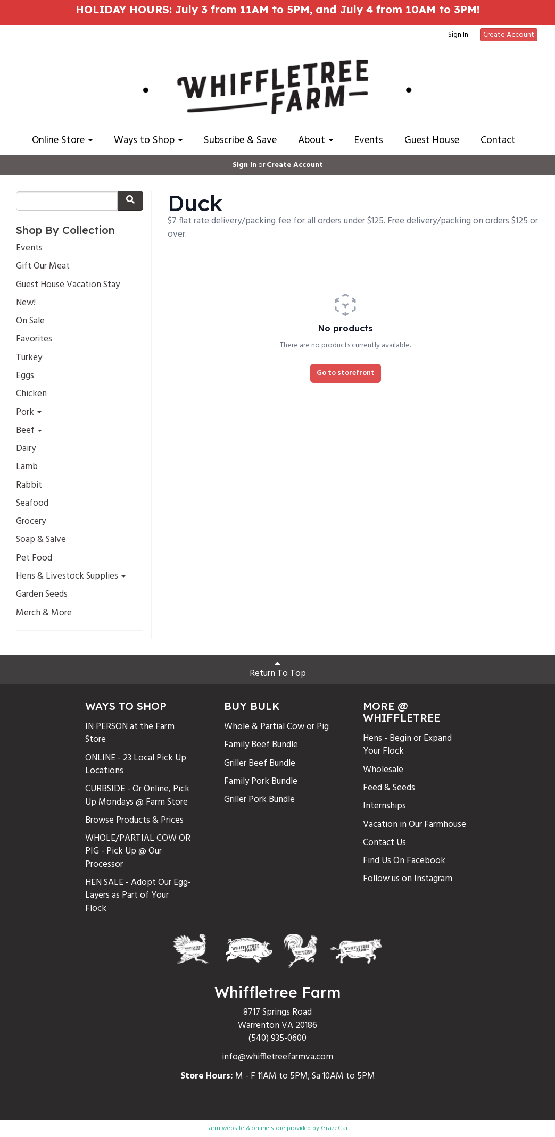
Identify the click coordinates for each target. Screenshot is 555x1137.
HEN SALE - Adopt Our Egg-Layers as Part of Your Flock (138, 895)
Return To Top (278, 669)
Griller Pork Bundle (259, 799)
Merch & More (44, 613)
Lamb (27, 467)
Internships (384, 806)
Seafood (32, 503)
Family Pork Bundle (260, 781)
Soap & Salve (41, 539)
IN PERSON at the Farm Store (130, 733)
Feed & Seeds (389, 788)
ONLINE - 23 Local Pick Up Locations (135, 764)
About (315, 140)
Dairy (26, 448)
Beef (29, 430)
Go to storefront (346, 373)
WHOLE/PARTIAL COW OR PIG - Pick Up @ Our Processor (137, 851)
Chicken (31, 394)
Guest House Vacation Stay (68, 285)
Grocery (31, 521)
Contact (498, 140)
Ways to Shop (148, 140)
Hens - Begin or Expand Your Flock (407, 744)
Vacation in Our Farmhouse (414, 824)
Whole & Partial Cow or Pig (276, 727)
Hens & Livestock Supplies (71, 576)
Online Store (62, 140)
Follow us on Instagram (407, 879)
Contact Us (384, 842)
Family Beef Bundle (261, 745)
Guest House (431, 140)
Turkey (29, 358)
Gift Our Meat (43, 266)
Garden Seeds (42, 594)
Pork (29, 412)
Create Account (508, 35)
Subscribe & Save (240, 140)
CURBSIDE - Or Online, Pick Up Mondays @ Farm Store (137, 795)
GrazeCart (335, 1128)
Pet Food (34, 558)
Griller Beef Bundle (259, 763)
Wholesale (383, 770)
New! (26, 303)
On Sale (30, 321)
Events (368, 140)
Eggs (25, 376)
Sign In (458, 35)
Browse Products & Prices (134, 820)
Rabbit (29, 485)
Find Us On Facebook (404, 861)
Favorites (34, 339)
